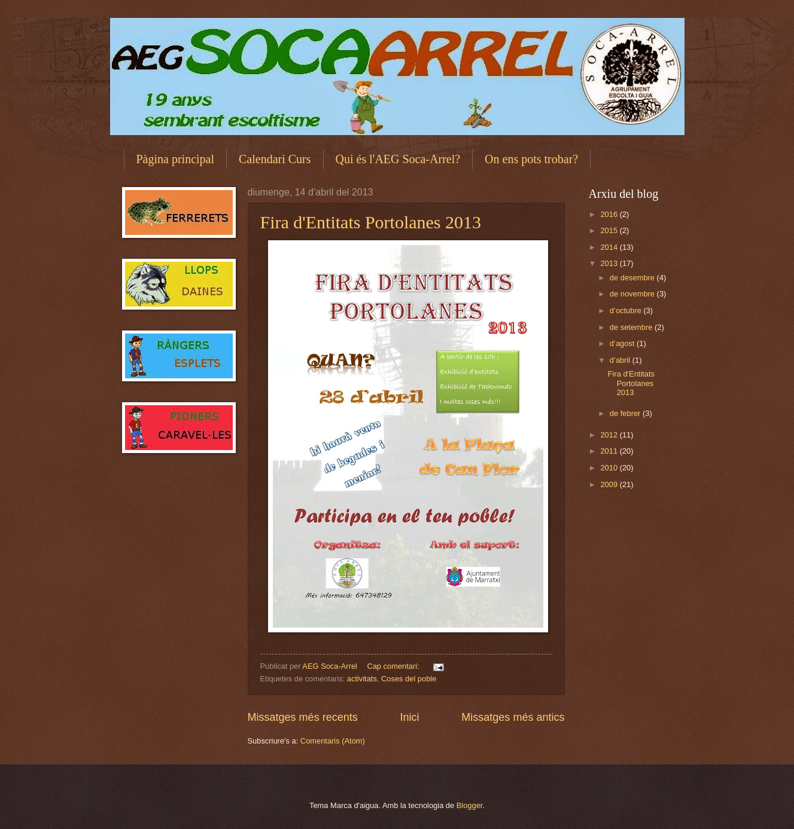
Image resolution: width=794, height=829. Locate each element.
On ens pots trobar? (531, 159)
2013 (609, 263)
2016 (609, 214)
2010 (609, 467)
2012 (609, 434)
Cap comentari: (394, 666)
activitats (362, 678)
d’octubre (627, 310)
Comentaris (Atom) (332, 740)
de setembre (632, 327)
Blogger (470, 805)
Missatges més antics (512, 717)
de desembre (633, 277)
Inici (409, 717)
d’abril (621, 360)
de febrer (626, 413)
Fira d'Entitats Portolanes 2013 (371, 222)
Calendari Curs (275, 159)
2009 (609, 484)
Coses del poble (408, 678)
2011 (609, 450)
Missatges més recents (303, 717)
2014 (609, 247)
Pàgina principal (175, 159)
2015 (609, 230)
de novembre (633, 293)
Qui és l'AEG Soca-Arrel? (398, 159)
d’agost (623, 343)
